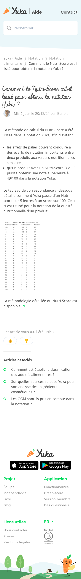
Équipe (8, 487)
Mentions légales (16, 542)
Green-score (53, 493)
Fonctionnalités (56, 487)
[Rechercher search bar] (40, 28)
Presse (8, 536)
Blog (7, 505)
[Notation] (36, 58)
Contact (69, 12)
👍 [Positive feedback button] (10, 340)
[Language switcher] (61, 522)
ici (23, 306)
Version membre (57, 499)
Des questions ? (56, 505)
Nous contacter (15, 530)
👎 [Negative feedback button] (26, 340)
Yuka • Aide (12, 58)
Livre (7, 499)
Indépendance (15, 493)
